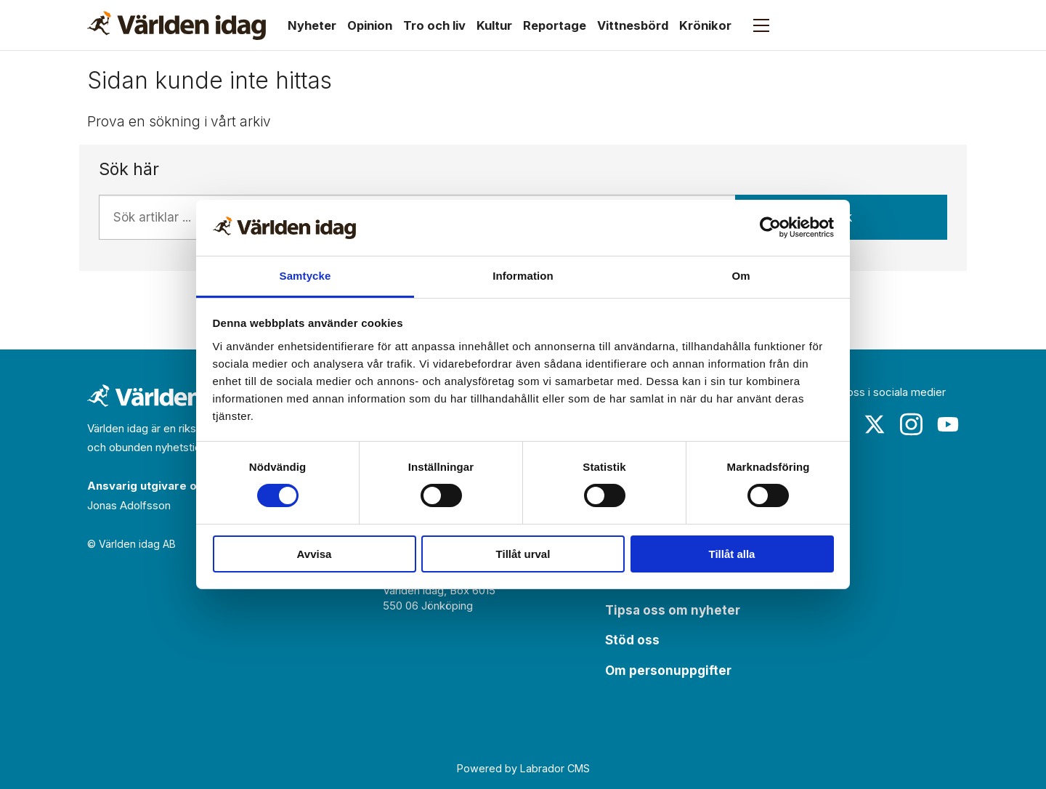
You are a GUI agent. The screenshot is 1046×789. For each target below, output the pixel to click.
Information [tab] (523, 276)
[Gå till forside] (176, 25)
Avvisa (314, 554)
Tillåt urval (523, 554)
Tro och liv (434, 25)
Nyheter (312, 25)
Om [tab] (740, 276)
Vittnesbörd (632, 25)
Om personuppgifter (668, 670)
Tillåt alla (732, 554)
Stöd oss (632, 640)
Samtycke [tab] (305, 276)
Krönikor (705, 25)
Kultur (494, 25)
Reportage (554, 25)
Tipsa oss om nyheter (672, 610)
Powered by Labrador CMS (523, 768)
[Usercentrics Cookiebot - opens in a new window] (770, 227)
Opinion (369, 25)
